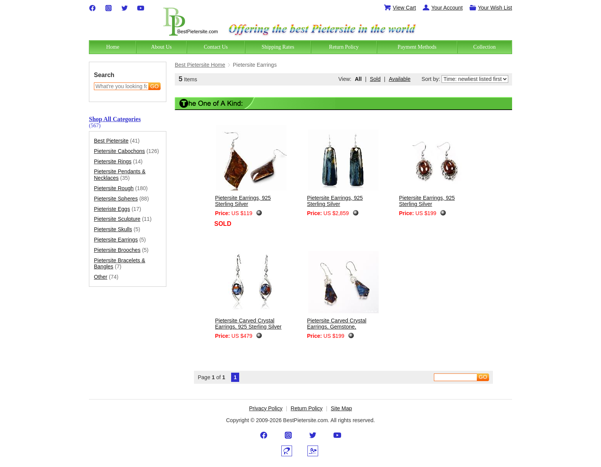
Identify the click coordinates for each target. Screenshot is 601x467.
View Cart (400, 8)
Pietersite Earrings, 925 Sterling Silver (243, 201)
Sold (375, 79)
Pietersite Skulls (117, 229)
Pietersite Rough (121, 188)
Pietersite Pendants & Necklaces (120, 174)
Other (106, 277)
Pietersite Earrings (120, 240)
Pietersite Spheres (121, 199)
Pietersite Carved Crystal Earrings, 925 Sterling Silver (248, 323)
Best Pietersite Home (200, 65)
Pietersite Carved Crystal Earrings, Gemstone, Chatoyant (336, 327)
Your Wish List (490, 8)
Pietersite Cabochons (126, 151)
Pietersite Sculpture (122, 219)
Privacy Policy (265, 408)
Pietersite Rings (118, 161)
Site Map (341, 408)
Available (400, 79)
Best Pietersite (117, 141)
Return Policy (306, 408)
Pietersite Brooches (121, 250)
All (358, 79)
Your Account (442, 8)
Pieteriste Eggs (117, 209)
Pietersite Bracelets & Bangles (119, 263)
